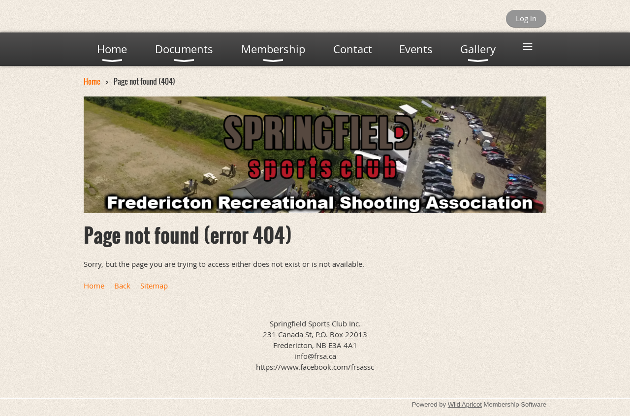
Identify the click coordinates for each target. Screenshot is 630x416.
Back (122, 285)
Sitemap (154, 285)
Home (92, 81)
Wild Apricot (465, 404)
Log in (526, 18)
